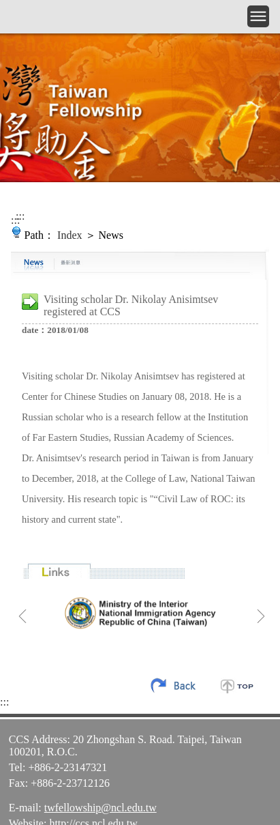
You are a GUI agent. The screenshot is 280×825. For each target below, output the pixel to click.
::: (20, 216)
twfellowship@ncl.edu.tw (100, 807)
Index (69, 235)
